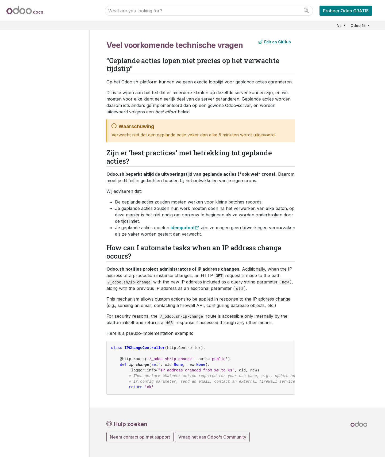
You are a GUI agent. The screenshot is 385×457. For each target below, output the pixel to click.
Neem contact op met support (140, 437)
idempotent (183, 227)
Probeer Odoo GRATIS (346, 10)
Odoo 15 (359, 25)
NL (340, 25)
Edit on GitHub (275, 42)
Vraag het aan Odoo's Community (212, 437)
